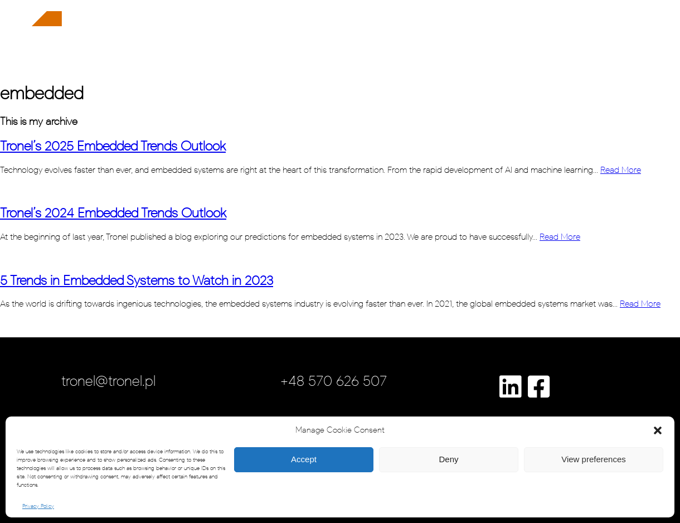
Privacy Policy (38, 506)
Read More (620, 169)
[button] (657, 430)
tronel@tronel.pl (108, 381)
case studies (452, 39)
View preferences (593, 459)
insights (561, 39)
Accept (304, 459)
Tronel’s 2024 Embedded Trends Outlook (113, 213)
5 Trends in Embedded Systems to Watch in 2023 (136, 280)
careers (511, 39)
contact (620, 39)
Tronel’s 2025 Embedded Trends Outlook (113, 146)
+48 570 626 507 (333, 381)
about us (391, 39)
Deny (448, 459)
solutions (336, 39)
